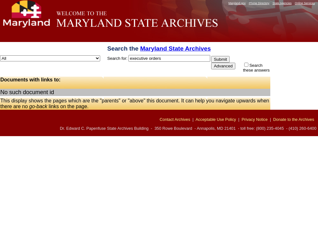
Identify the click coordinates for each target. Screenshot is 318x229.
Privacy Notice (255, 119)
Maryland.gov (236, 3)
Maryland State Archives (175, 48)
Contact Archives (175, 119)
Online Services (305, 3)
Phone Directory (259, 3)
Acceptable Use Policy (216, 119)
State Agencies (282, 3)
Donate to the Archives (293, 119)
